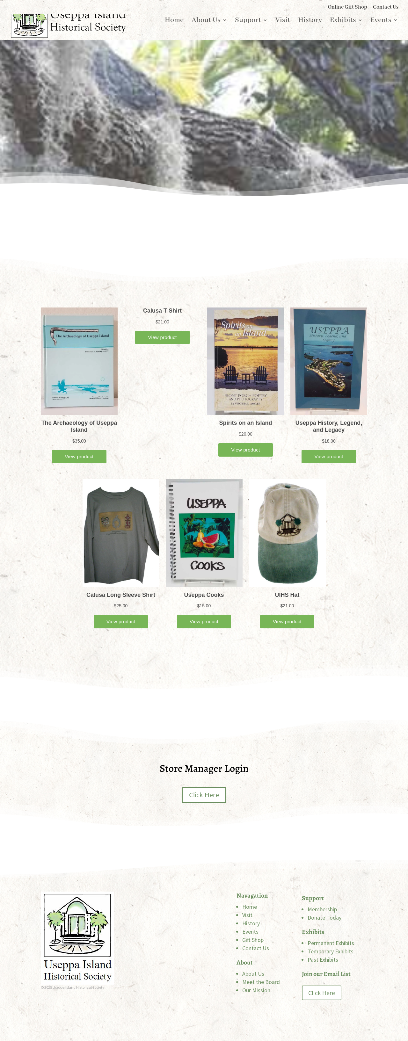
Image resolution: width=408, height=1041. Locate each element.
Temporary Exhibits (330, 951)
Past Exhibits (323, 959)
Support (248, 30)
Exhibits (343, 30)
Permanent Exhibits (331, 943)
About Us (206, 30)
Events (380, 30)
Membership (322, 909)
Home (174, 30)
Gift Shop (253, 939)
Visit (282, 30)
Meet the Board (261, 982)
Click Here (204, 795)
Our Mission (256, 990)
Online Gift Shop (347, 7)
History (310, 30)
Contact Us (385, 7)
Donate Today (324, 917)
